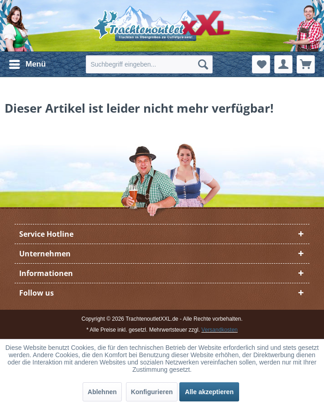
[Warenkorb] (306, 64)
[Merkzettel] (261, 64)
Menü (27, 62)
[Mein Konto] (283, 64)
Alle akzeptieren (209, 392)
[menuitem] (27, 64)
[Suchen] (203, 64)
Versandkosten (219, 330)
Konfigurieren (152, 392)
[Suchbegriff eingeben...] (149, 64)
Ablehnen (102, 392)
